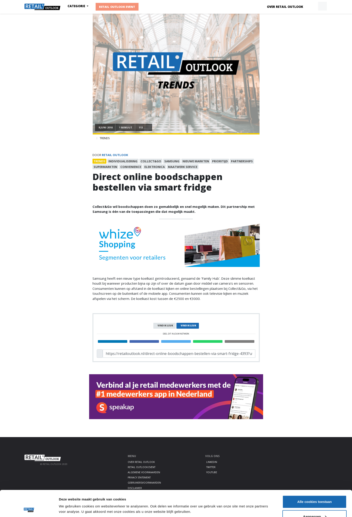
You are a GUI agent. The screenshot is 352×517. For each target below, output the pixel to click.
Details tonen (69, 498)
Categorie (77, 6)
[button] (312, 6)
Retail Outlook (115, 155)
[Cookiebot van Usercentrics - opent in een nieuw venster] (29, 508)
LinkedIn (211, 462)
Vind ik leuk (165, 325)
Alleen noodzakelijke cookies (314, 505)
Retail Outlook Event (117, 7)
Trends (105, 138)
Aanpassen (314, 490)
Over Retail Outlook (285, 7)
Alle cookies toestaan (314, 475)
